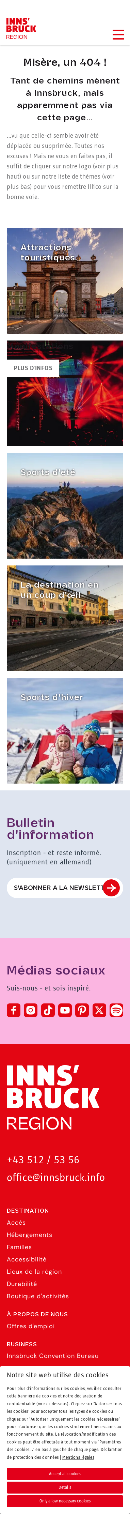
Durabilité (22, 1284)
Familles (19, 1247)
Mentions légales (78, 1457)
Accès (16, 1222)
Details (65, 1487)
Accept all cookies (65, 1473)
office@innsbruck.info (56, 1178)
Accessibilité (27, 1259)
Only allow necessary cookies (65, 1501)
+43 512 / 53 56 (43, 1160)
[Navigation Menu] (118, 35)
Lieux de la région (34, 1272)
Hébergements (29, 1235)
